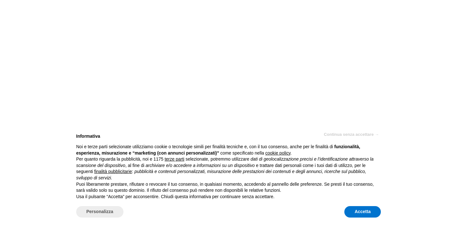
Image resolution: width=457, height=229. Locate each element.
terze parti (174, 159)
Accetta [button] (362, 211)
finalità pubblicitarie (113, 171)
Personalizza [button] (99, 211)
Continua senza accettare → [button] (351, 134)
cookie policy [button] (277, 153)
